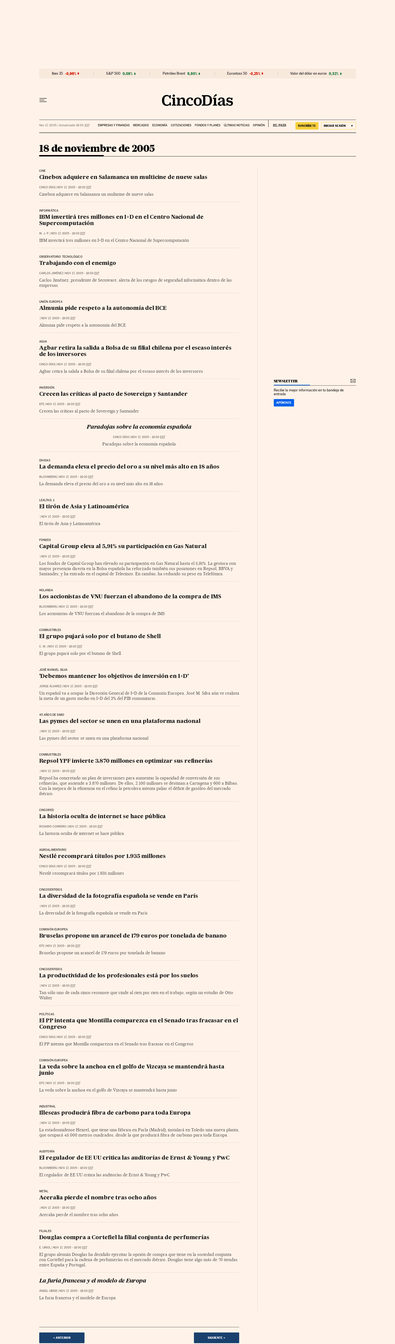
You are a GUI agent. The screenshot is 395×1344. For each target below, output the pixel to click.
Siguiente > (216, 1338)
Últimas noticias (236, 125)
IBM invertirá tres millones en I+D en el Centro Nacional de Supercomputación (121, 220)
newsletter (286, 381)
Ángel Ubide (48, 1291)
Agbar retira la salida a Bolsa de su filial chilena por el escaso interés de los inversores (135, 351)
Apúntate (284, 403)
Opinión (259, 125)
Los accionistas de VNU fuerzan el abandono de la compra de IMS (130, 597)
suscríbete (307, 126)
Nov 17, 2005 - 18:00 (74, 187)
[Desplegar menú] (43, 100)
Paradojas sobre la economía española (139, 427)
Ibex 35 (57, 73)
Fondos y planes (207, 125)
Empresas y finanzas (113, 125)
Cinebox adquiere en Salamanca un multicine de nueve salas (123, 177)
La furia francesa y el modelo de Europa (92, 1281)
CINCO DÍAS (47, 187)
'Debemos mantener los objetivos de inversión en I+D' (114, 676)
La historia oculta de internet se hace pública (102, 817)
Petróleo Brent (174, 73)
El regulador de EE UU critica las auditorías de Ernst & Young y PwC (134, 1158)
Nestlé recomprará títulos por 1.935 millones (102, 856)
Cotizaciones (181, 125)
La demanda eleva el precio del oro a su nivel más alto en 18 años (129, 467)
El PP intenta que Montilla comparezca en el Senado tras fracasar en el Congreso (138, 1024)
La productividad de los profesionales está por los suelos (119, 976)
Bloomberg (48, 477)
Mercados (141, 125)
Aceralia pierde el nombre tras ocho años (98, 1198)
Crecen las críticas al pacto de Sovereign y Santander (113, 394)
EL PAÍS (277, 123)
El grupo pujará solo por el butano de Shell (100, 636)
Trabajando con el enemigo (77, 263)
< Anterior (61, 1338)
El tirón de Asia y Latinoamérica (84, 507)
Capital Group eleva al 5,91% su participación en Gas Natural (123, 546)
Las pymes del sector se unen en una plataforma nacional (120, 721)
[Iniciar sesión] (338, 126)
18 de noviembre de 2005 (97, 149)
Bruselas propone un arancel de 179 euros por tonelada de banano (133, 936)
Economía (159, 125)
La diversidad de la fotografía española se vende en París (118, 896)
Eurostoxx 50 (237, 73)
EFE (41, 404)
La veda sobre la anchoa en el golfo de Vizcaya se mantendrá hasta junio (131, 1070)
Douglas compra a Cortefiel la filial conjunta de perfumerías (124, 1238)
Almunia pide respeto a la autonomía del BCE (103, 308)
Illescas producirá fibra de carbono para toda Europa (115, 1113)
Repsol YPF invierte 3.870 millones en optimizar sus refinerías (126, 761)
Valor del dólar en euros (308, 73)
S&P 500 (113, 73)
